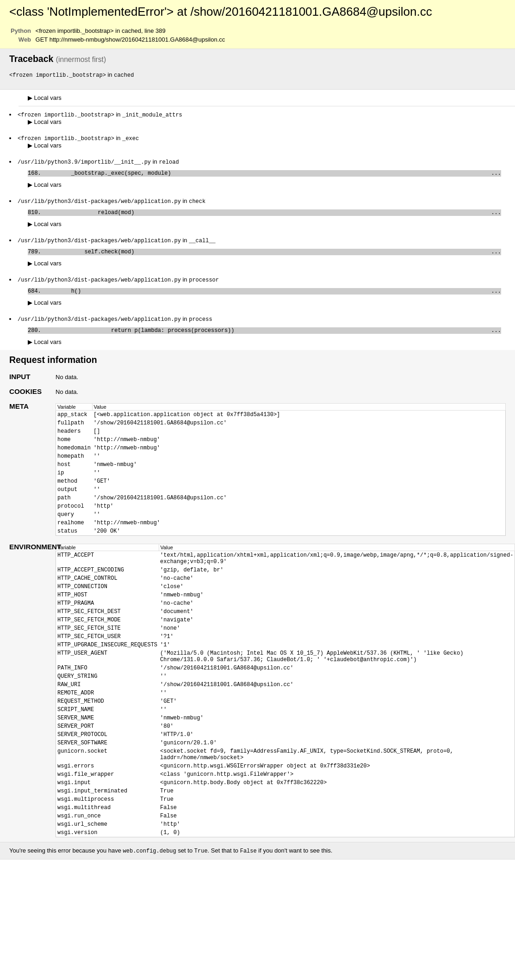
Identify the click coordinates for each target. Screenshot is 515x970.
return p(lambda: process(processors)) (272, 340)
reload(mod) (272, 217)
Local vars (45, 98)
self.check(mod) (272, 258)
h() (272, 299)
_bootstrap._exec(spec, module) (272, 176)
